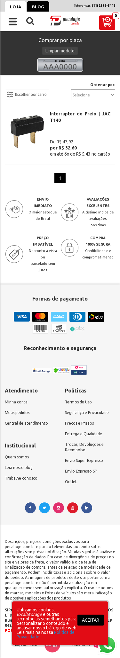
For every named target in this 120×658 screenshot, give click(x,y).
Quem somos (17, 454)
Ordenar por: (102, 85)
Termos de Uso (78, 399)
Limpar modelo (60, 50)
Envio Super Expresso (84, 458)
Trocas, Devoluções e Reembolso (84, 444)
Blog (38, 7)
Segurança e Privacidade (87, 410)
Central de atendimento (26, 421)
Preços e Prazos (79, 421)
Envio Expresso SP (81, 468)
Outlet (71, 479)
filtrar (11, 85)
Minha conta (16, 399)
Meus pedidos (17, 410)
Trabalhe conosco (21, 475)
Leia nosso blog (19, 465)
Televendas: (94, 5)
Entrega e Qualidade (83, 431)
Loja (15, 7)
